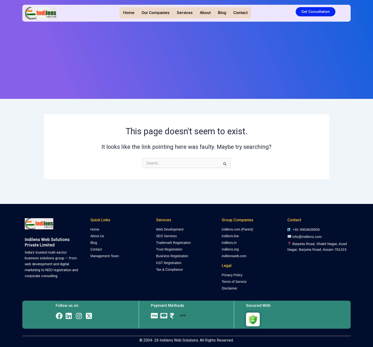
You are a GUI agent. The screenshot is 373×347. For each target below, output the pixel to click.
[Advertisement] (186, 61)
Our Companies (156, 12)
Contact (240, 12)
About (205, 12)
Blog (222, 12)
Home (128, 12)
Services (185, 12)
